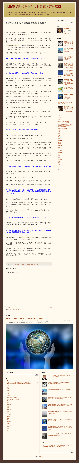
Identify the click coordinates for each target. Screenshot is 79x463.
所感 (59, 155)
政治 (59, 157)
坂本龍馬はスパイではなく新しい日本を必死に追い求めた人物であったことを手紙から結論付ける (68, 109)
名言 (59, 119)
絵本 (59, 168)
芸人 (59, 169)
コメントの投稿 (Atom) (13, 309)
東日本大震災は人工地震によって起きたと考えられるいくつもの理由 (68, 58)
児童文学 (60, 152)
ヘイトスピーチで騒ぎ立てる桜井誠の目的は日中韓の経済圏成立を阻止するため (68, 65)
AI (58, 166)
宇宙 (59, 149)
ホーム (29, 307)
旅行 (59, 161)
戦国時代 (60, 145)
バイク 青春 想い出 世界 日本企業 (68, 88)
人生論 (37, 264)
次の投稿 (8, 307)
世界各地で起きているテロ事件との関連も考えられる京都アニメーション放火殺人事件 (68, 82)
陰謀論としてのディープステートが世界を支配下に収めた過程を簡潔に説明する (68, 43)
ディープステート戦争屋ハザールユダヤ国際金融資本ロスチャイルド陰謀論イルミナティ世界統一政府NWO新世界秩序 (65, 124)
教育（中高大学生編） (14, 264)
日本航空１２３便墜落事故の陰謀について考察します (68, 50)
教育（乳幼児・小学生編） (25, 264)
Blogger (41, 456)
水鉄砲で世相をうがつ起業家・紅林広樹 (33, 6)
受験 (59, 135)
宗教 (59, 131)
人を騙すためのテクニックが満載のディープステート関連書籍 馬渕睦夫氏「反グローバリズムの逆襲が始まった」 (65, 73)
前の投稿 (50, 307)
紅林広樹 (67, 28)
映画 (59, 138)
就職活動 (33, 264)
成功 (59, 154)
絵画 (59, 162)
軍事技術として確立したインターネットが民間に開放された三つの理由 (68, 96)
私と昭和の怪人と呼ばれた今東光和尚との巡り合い (65, 103)
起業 (59, 147)
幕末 (59, 136)
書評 (59, 130)
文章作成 (60, 159)
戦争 (59, 133)
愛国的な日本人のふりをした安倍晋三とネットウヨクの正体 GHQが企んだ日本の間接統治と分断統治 (60, 405)
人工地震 (60, 150)
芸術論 (59, 142)
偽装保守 (60, 140)
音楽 (59, 164)
